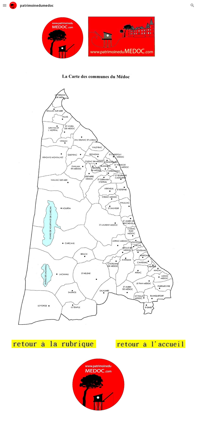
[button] (4, 5)
